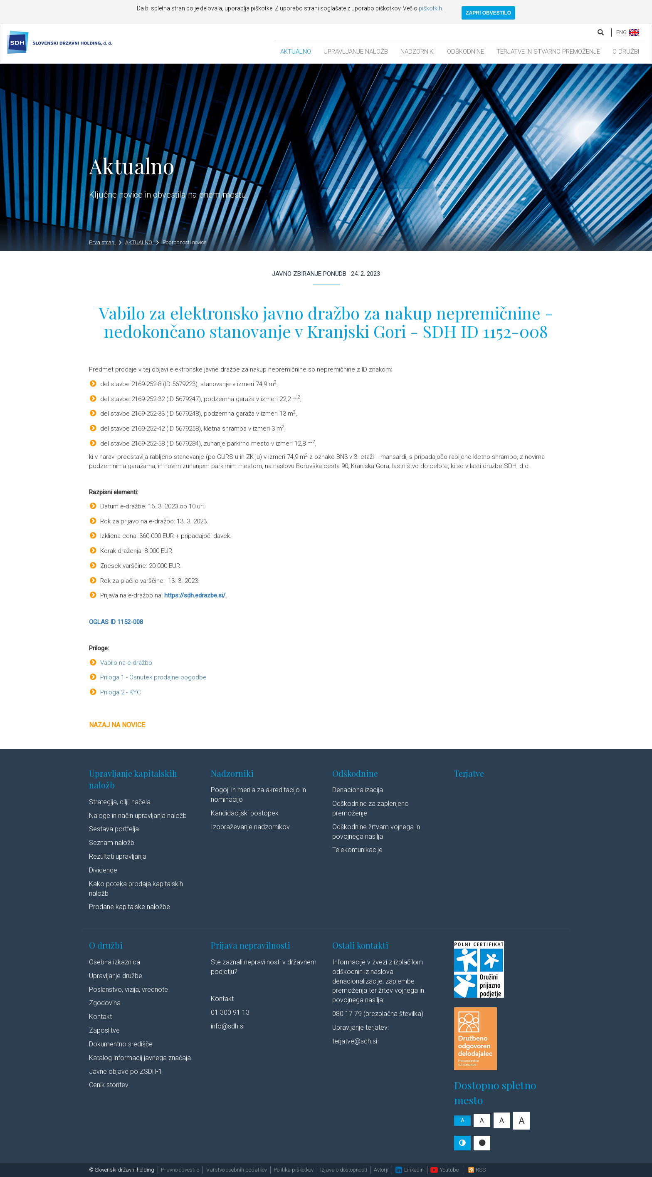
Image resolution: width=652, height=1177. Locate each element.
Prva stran (105, 242)
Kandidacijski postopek (245, 813)
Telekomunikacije (357, 850)
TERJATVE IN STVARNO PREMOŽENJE (548, 51)
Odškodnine (355, 773)
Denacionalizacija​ (357, 790)
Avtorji (381, 1170)
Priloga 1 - (114, 677)
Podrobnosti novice (184, 242)
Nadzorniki (232, 773)
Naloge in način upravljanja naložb (138, 816)
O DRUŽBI (625, 51)
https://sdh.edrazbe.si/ (194, 595)
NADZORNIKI (417, 51)
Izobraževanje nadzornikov (250, 827)
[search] (601, 32)
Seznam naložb (111, 843)
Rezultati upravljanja (117, 856)
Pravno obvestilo (180, 1170)
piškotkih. (431, 8)
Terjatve (469, 773)
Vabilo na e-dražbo (126, 663)
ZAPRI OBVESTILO (488, 13)
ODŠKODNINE (465, 51)
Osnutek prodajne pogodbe (168, 677)
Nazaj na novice (117, 725)
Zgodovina (105, 1003)
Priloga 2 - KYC (120, 692)
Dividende (103, 870)
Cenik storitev (108, 1085)
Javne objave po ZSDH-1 (125, 1071)
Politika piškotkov (294, 1170)
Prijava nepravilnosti (250, 945)
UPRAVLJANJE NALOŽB (356, 51)
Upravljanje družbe (115, 976)
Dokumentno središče (121, 1044)
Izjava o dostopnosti (343, 1170)
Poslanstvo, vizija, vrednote (128, 990)
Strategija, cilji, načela (120, 802)
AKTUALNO (295, 51)
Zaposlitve (104, 1030)
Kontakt (100, 1017)
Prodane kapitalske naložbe (129, 907)
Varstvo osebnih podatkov (236, 1170)
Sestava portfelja (114, 829)
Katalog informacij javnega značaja (140, 1058)
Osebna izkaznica (114, 962)
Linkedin (409, 1170)
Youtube (444, 1170)
